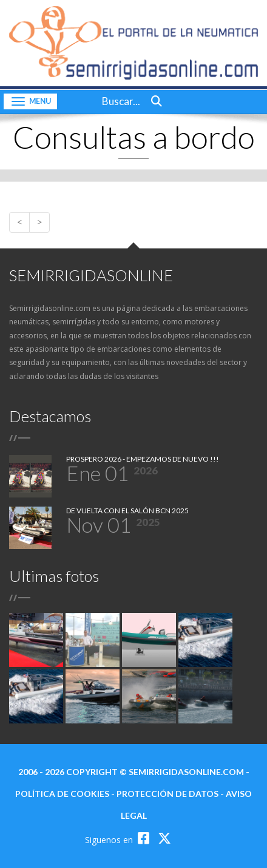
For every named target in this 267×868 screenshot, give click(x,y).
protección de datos (167, 793)
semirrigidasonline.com (186, 772)
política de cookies (62, 793)
